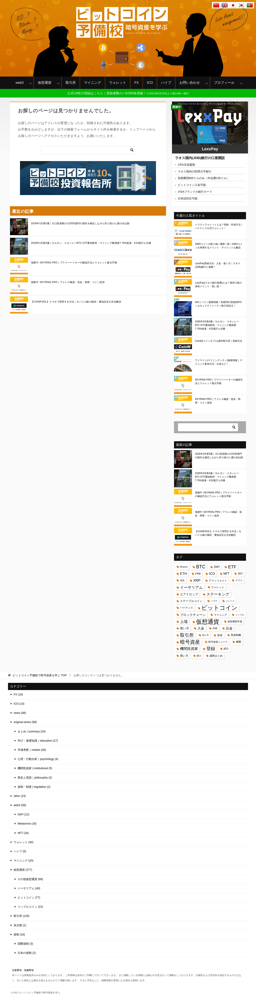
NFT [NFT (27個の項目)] (226, 573)
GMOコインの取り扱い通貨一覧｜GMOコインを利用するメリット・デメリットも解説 (218, 246)
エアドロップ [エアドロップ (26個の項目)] (189, 594)
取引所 (71, 83)
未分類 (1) (20, 925)
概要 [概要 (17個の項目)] (238, 641)
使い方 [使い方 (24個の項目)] (184, 628)
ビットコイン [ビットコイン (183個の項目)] (219, 608)
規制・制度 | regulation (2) (34, 786)
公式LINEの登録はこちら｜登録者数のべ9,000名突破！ (128, 93)
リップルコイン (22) (30, 906)
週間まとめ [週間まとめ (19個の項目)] (216, 655)
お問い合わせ (189, 83)
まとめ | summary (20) (32, 731)
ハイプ (166, 83)
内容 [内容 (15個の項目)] (215, 628)
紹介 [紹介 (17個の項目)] (226, 648)
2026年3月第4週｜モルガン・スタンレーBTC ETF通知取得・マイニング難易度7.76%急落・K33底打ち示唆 (91, 243)
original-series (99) (25, 722)
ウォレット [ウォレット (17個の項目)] (217, 587)
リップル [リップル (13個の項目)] (239, 615)
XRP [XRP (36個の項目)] (196, 581)
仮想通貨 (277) (23, 869)
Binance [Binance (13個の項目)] (184, 567)
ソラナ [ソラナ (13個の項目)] (214, 601)
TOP (40, 675)
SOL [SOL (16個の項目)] (182, 580)
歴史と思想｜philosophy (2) (35, 777)
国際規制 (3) (25, 943)
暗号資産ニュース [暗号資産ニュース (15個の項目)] (218, 642)
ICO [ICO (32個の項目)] (212, 574)
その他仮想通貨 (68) (30, 879)
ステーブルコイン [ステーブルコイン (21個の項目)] (191, 601)
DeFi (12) (23, 814)
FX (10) (18, 694)
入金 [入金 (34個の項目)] (200, 628)
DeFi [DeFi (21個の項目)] (217, 566)
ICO (150, 83)
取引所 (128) (21, 915)
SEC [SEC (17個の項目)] (240, 573)
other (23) (20, 796)
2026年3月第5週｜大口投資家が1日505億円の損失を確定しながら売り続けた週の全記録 (80, 223)
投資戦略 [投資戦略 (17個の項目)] (236, 635)
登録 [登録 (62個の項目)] (210, 648)
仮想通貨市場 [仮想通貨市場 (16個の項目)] (235, 621)
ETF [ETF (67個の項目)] (232, 566)
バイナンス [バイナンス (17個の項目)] (186, 607)
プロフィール (224, 83)
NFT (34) (23, 833)
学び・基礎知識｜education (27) (38, 740)
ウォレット (117, 83)
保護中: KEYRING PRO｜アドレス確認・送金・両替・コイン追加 (68, 282)
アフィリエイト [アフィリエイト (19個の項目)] (218, 580)
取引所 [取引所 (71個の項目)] (187, 635)
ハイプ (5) (20, 851)
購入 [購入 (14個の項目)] (199, 655)
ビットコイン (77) (29, 897)
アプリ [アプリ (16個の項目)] (239, 580)
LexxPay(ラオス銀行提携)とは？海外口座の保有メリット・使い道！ (218, 284)
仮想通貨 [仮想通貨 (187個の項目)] (207, 622)
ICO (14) (19, 703)
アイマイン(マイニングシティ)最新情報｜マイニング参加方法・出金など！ (218, 362)
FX (136, 83)
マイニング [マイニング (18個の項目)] (220, 614)
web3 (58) (20, 805)
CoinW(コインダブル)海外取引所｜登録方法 (218, 341)
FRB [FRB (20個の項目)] (198, 573)
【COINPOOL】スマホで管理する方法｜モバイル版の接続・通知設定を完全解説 (76, 301)
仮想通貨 (44, 83)
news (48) (20, 712)
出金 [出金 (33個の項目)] (229, 628)
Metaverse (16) (27, 823)
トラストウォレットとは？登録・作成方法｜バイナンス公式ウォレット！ (219, 226)
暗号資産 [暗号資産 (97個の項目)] (190, 642)
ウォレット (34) (23, 842)
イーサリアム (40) (29, 888)
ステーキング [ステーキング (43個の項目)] (217, 594)
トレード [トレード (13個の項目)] (230, 601)
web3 (20, 83)
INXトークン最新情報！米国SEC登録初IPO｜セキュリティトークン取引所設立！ (218, 304)
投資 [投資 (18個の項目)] (219, 635)
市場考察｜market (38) (32, 749)
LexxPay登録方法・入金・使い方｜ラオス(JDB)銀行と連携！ (217, 265)
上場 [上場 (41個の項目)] (184, 622)
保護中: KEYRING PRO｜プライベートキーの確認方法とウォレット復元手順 (74, 262)
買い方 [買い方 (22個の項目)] (184, 655)
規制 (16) (19, 934)
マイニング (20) (23, 860)
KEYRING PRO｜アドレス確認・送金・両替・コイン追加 (217, 401)
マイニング (92, 83)
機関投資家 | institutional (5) (35, 768)
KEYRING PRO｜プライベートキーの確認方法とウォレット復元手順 (219, 381)
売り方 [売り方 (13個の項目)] (205, 635)
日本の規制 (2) (27, 952)
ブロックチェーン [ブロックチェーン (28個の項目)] (193, 615)
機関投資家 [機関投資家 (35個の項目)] (189, 649)
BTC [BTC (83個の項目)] (200, 566)
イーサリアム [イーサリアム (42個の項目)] (191, 587)
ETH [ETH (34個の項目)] (183, 574)
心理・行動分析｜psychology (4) (38, 759)
